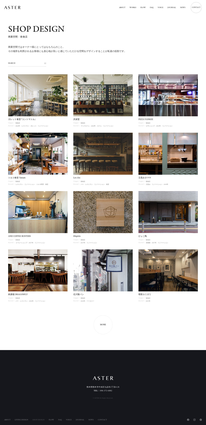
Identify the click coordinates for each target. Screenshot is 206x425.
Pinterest (201, 420)
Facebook (188, 420)
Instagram (194, 420)
